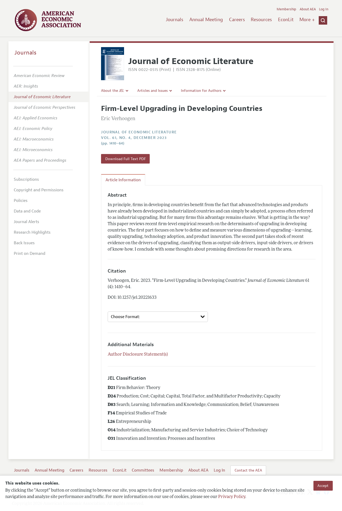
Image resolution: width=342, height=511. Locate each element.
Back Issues (24, 243)
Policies (21, 200)
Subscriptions (26, 179)
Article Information (123, 180)
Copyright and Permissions (38, 190)
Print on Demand (29, 253)
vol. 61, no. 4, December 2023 (134, 137)
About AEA (308, 9)
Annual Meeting (206, 19)
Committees (143, 470)
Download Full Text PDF (125, 158)
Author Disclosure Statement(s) (138, 354)
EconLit (286, 19)
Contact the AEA (248, 470)
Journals (174, 19)
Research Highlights (32, 232)
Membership (286, 9)
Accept (323, 485)
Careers (237, 19)
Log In (323, 9)
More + (307, 19)
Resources (261, 19)
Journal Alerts (26, 221)
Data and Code (27, 211)
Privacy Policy (231, 497)
